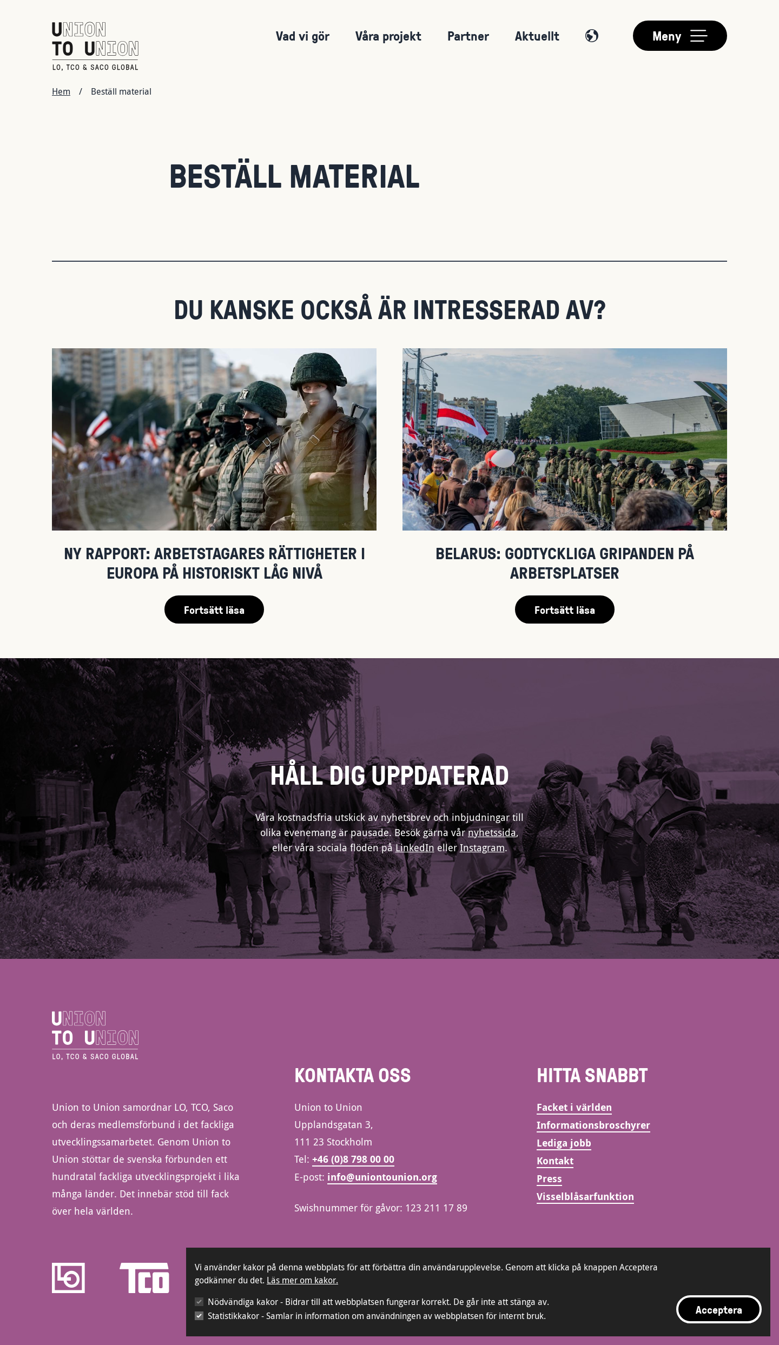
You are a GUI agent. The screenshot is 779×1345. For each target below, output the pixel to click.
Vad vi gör (302, 35)
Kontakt (555, 1161)
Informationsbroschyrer (593, 1125)
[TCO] (144, 1278)
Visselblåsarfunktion (585, 1196)
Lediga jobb (564, 1143)
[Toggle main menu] (680, 36)
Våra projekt (388, 35)
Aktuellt (537, 35)
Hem (61, 91)
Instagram (482, 847)
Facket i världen (574, 1107)
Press (549, 1178)
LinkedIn (414, 847)
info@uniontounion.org (382, 1177)
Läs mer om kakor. (302, 1280)
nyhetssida (492, 832)
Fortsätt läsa (214, 609)
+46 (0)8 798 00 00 (353, 1159)
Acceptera (719, 1309)
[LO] (68, 1278)
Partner (468, 35)
